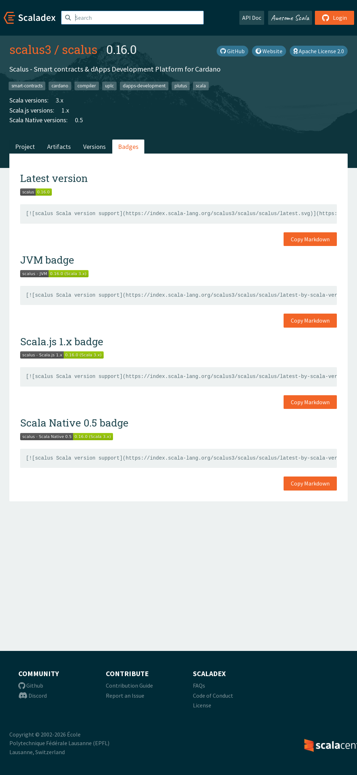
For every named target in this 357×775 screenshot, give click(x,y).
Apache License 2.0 (318, 51)
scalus (80, 49)
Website (269, 51)
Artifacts (59, 146)
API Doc (251, 17)
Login (334, 17)
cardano (59, 86)
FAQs (199, 685)
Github (30, 685)
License (202, 705)
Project (25, 146)
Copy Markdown (310, 239)
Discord (32, 695)
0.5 (79, 120)
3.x (59, 100)
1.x (65, 110)
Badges (128, 146)
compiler (86, 86)
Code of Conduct (213, 695)
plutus (181, 86)
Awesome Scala (290, 17)
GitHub (232, 51)
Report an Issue (125, 695)
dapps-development (144, 86)
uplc (109, 86)
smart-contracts (27, 86)
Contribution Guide (129, 685)
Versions (94, 146)
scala (201, 86)
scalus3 (30, 49)
